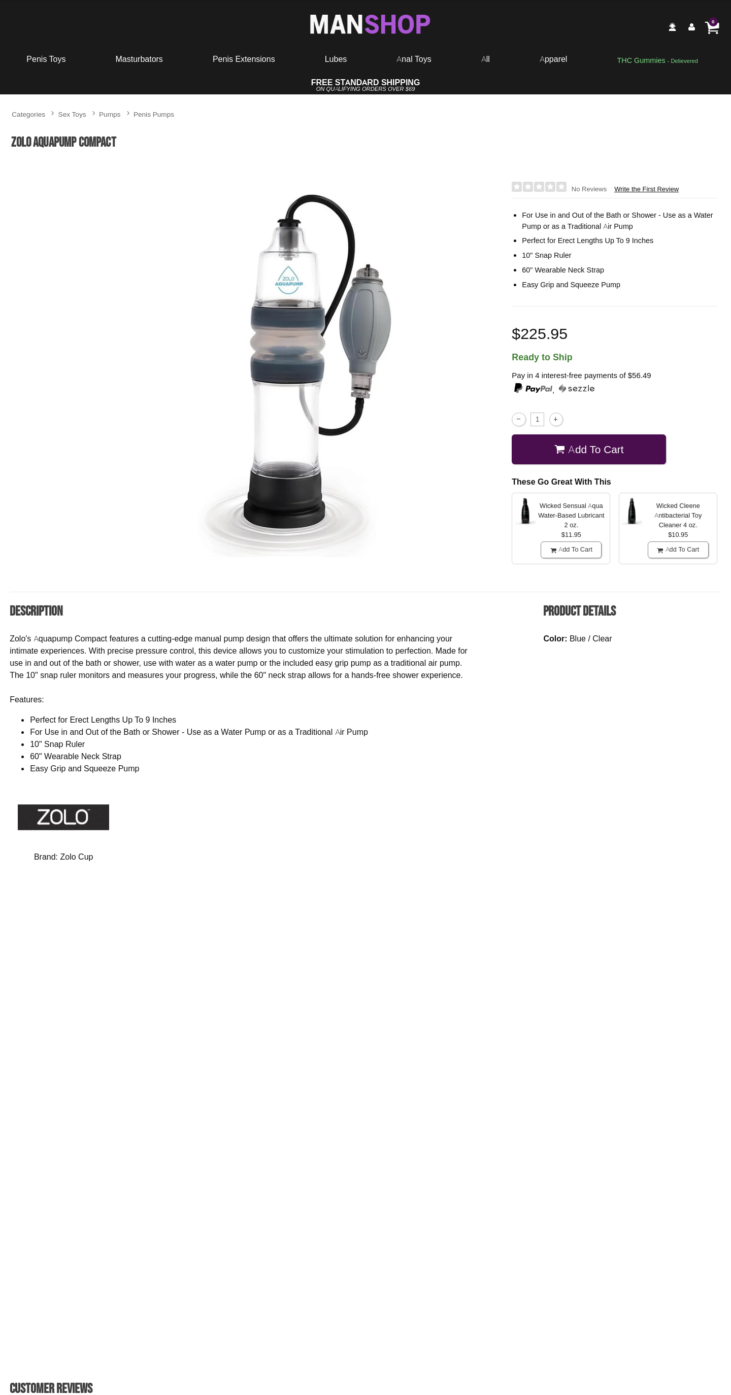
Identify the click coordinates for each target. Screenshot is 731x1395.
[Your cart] (711, 26)
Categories (28, 114)
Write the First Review (646, 189)
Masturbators (138, 59)
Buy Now (84, 1195)
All (485, 59)
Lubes (336, 59)
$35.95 (84, 1173)
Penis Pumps (154, 114)
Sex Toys (72, 114)
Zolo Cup (76, 857)
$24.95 (506, 1177)
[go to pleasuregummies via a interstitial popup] (657, 60)
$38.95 (224, 1173)
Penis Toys (45, 59)
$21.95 (647, 1173)
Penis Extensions (244, 59)
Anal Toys (413, 59)
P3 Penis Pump (365, 1142)
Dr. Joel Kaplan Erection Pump (646, 1142)
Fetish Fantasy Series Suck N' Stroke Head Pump (506, 1146)
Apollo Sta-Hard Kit (225, 1142)
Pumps (109, 114)
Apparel (553, 59)
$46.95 (365, 1173)
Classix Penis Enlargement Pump (84, 1142)
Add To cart (589, 449)
